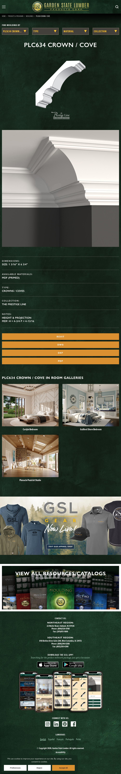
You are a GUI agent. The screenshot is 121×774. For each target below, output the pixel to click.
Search (117, 7)
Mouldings (29, 16)
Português (70, 739)
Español (51, 739)
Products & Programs (15, 16)
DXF (60, 353)
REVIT (60, 336)
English (43, 739)
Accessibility (60, 752)
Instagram (47, 724)
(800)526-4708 (64, 628)
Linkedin (56, 724)
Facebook (73, 724)
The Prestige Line (14, 304)
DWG (60, 344)
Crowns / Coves (13, 290)
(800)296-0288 (63, 643)
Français (60, 739)
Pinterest (64, 724)
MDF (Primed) (11, 277)
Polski (78, 739)
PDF (60, 361)
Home (4, 16)
